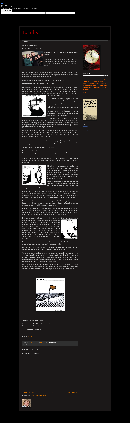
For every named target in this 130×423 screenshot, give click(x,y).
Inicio (51, 392)
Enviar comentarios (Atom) (38, 395)
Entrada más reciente (29, 392)
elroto (30, 336)
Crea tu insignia (86, 130)
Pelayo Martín (85, 126)
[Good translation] (4, 10)
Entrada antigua (72, 392)
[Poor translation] (9, 10)
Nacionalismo (32, 344)
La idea (31, 32)
